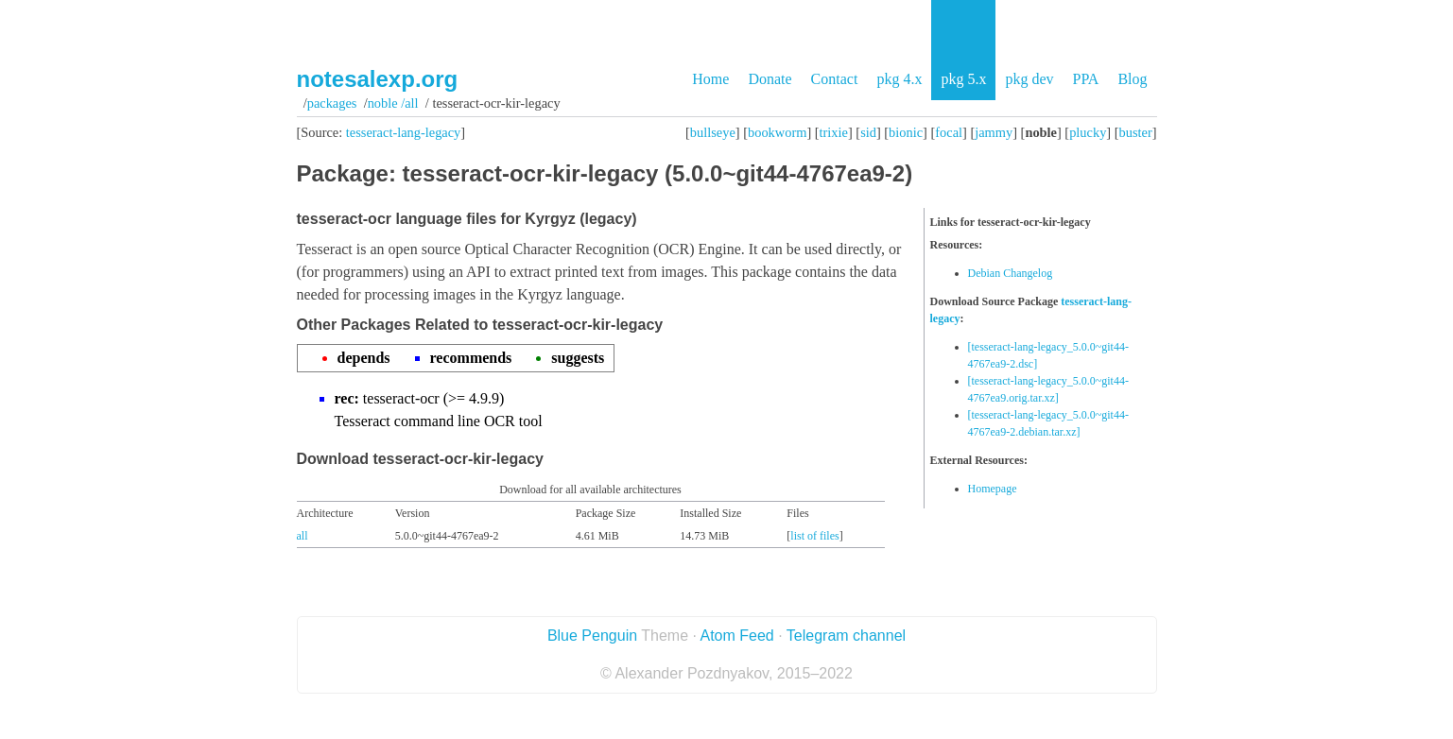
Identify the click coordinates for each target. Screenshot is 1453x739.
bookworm (777, 132)
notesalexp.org (377, 79)
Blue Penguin (592, 635)
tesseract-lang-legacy (403, 132)
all (302, 535)
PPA (1085, 79)
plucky (1087, 132)
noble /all (393, 103)
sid (868, 132)
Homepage (992, 488)
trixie (834, 132)
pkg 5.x (963, 79)
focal (948, 132)
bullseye (712, 132)
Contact (834, 79)
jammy (993, 132)
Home (710, 79)
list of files (814, 535)
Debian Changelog (1010, 273)
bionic (906, 132)
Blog (1132, 79)
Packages (332, 103)
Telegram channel (846, 635)
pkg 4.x (899, 79)
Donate (769, 79)
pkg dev (1029, 79)
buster (1135, 132)
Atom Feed (736, 635)
